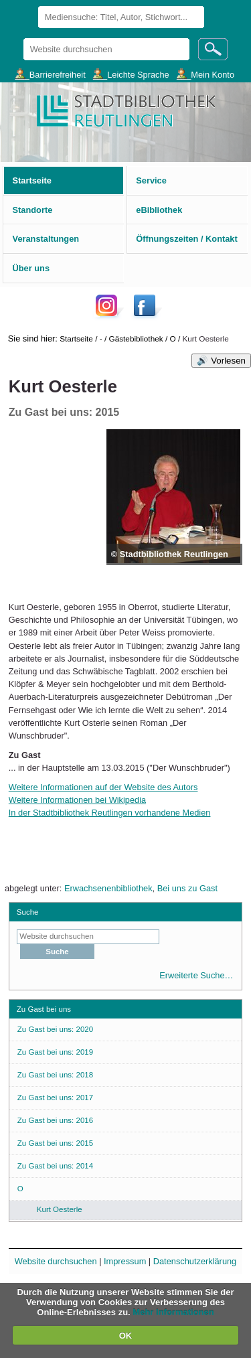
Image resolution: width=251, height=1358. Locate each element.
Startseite (76, 338)
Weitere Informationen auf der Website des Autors (103, 787)
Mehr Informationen (173, 1312)
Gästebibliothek (136, 338)
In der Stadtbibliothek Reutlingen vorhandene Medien (110, 813)
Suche (28, 912)
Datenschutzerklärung (194, 1261)
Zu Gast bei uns (44, 1009)
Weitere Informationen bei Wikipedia (77, 800)
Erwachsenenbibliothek (108, 888)
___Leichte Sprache (131, 74)
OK (126, 1336)
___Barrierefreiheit (50, 74)
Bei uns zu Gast (187, 888)
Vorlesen (228, 361)
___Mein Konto (205, 74)
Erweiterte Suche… (196, 975)
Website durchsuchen (22, 37)
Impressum (125, 1261)
